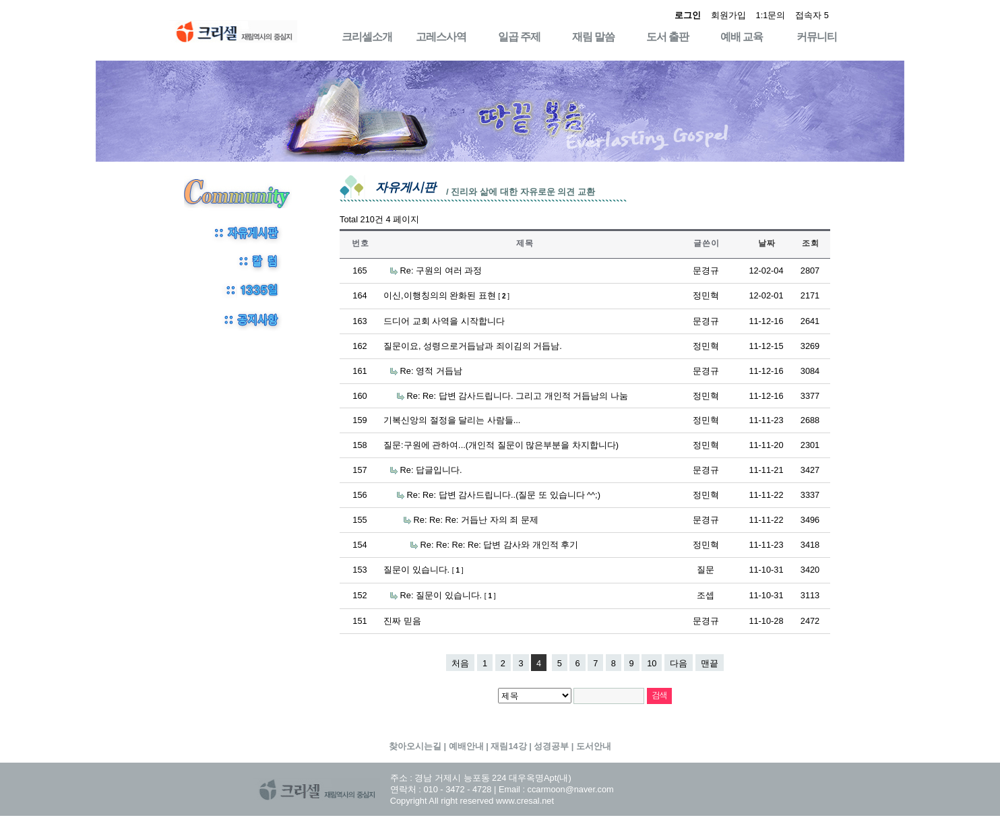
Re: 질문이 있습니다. (448, 595)
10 (651, 663)
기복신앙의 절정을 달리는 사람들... (451, 420)
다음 (678, 663)
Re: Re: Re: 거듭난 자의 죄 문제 (476, 520)
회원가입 (728, 15)
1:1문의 (771, 15)
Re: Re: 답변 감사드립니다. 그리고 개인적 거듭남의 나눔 (517, 396)
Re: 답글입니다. (431, 470)
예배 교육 (741, 36)
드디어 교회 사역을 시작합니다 (444, 321)
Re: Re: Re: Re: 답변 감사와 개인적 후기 (499, 545)
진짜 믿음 (402, 621)
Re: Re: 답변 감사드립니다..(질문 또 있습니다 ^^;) (503, 495)
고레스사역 (441, 36)
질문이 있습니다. (423, 570)
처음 (460, 663)
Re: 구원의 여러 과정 (441, 270)
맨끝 (709, 663)
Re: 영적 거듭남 (431, 371)
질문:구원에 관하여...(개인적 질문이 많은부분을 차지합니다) (501, 445)
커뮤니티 (816, 36)
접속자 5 (812, 15)
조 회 (810, 243)
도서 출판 (667, 36)
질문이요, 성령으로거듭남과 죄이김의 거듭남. (472, 346)
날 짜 (766, 243)
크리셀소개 (367, 36)
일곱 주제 (519, 36)
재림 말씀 (593, 36)
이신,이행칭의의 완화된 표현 (446, 295)
